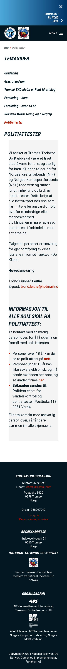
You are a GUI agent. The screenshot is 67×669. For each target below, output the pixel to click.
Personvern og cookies (33, 519)
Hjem (6, 47)
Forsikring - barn (16, 98)
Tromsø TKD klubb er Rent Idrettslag (29, 89)
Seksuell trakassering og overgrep (28, 114)
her (41, 380)
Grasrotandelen (15, 81)
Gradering (11, 73)
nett (47, 359)
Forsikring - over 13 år (20, 106)
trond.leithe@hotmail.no (39, 286)
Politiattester (13, 122)
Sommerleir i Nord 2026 (51, 18)
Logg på (33, 515)
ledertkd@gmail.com (38, 487)
